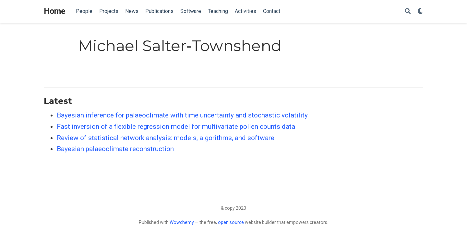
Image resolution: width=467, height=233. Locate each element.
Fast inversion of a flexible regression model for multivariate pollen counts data (176, 126)
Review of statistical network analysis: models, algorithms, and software (165, 138)
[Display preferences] (420, 11)
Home (55, 11)
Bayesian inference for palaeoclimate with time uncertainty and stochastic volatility (182, 115)
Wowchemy (182, 222)
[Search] (408, 11)
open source (231, 222)
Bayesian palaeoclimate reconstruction (115, 149)
